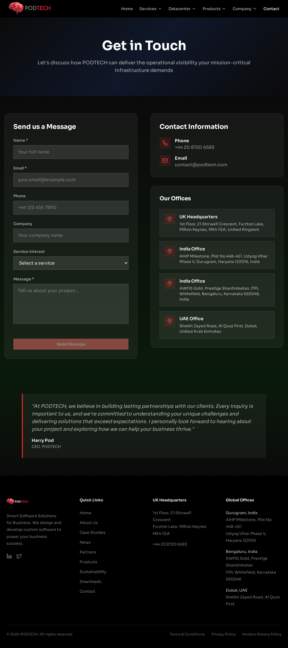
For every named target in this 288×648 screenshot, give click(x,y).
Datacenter (182, 8)
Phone (19, 195)
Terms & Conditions (187, 634)
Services (150, 8)
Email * (20, 168)
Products (214, 8)
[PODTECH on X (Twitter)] (19, 556)
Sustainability (93, 571)
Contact (271, 8)
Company (245, 8)
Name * (20, 140)
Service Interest (29, 251)
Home (127, 8)
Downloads (90, 581)
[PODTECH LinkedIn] (9, 556)
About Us (89, 522)
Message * (23, 279)
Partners (88, 552)
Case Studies (93, 532)
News (85, 542)
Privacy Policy (223, 634)
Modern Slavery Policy (261, 634)
